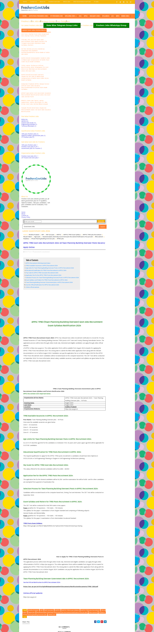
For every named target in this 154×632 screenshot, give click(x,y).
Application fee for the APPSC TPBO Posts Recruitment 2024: (73, 97)
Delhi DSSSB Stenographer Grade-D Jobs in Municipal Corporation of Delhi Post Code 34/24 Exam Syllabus (36, 62)
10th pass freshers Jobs (30, 136)
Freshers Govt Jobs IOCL (30, 158)
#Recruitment (75, 53)
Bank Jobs (125, 17)
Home (25, 2)
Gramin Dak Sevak (29, 125)
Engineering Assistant (29, 127)
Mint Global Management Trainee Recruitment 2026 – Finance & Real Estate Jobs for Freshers (76, 582)
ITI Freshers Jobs (28, 139)
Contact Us (33, 2)
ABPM (25, 123)
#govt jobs (56, 51)
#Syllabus (84, 53)
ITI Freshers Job (56, 17)
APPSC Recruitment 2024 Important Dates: (67, 84)
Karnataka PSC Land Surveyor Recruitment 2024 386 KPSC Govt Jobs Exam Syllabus (116, 80)
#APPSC (88, 47)
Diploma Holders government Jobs (34, 138)
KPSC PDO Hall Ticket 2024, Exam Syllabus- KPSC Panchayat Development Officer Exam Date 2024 (117, 86)
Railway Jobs (95, 17)
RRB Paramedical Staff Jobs (82, 2)
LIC (113, 17)
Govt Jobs (26, 22)
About (23, 216)
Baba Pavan (109, 97)
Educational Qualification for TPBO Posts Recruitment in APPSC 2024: (75, 93)
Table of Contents (61, 80)
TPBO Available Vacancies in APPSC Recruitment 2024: (71, 86)
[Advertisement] (77, 132)
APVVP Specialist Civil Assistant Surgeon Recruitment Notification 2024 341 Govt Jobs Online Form (36, 97)
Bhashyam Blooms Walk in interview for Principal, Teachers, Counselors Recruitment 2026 (75, 586)
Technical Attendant (29, 128)
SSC (80, 17)
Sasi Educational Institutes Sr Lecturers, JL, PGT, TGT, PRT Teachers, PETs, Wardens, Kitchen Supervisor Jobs (76, 594)
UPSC (86, 17)
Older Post (96, 567)
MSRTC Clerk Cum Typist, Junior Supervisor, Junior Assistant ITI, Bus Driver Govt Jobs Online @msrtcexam (35, 104)
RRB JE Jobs (66, 2)
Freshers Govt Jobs (54, 2)
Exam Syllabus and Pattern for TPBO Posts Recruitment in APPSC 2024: (76, 104)
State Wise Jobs (48, 22)
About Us (42, 2)
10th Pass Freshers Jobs (38, 17)
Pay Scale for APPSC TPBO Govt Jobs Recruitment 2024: (71, 95)
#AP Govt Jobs (80, 47)
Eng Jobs (36, 22)
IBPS (117, 17)
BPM (25, 122)
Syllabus (105, 17)
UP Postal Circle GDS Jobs (30, 160)
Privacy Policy (26, 219)
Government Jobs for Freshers (32, 151)
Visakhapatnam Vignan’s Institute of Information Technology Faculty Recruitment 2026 (73, 590)
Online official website (62, 113)
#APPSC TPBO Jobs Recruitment (76, 49)
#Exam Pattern (92, 49)
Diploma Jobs (70, 17)
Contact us (25, 218)
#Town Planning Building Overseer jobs (86, 507)
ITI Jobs (96, 2)
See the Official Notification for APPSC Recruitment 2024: (72, 111)
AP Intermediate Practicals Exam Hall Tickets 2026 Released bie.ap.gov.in (75, 597)
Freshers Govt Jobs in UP (30, 149)
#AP (72, 47)
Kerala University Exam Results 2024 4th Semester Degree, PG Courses (116, 77)
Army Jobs (61, 22)
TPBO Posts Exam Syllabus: (62, 396)
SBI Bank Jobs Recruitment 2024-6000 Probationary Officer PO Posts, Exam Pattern (115, 70)
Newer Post (57, 567)
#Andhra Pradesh (63, 47)
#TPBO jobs (72, 55)
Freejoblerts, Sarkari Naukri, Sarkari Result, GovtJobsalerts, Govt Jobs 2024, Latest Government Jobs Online (61, 627)
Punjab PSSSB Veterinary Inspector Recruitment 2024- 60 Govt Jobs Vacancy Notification (36, 112)
